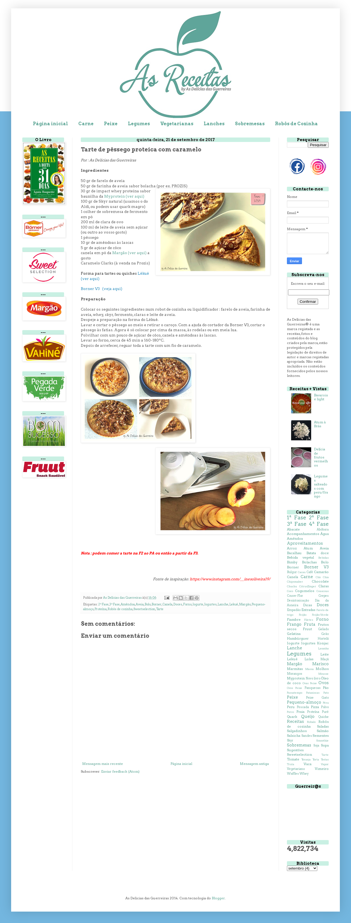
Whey (304, 773)
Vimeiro (322, 769)
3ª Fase (114, 604)
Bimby (292, 562)
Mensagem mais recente (102, 764)
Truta (290, 764)
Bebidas (323, 557)
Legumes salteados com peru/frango (321, 486)
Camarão (321, 572)
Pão (326, 688)
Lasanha (323, 648)
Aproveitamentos (305, 543)
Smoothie (322, 740)
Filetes (308, 619)
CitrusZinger (307, 586)
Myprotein (296, 678)
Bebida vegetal (300, 557)
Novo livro (313, 678)
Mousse (323, 673)
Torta (316, 759)
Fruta (309, 624)
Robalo (311, 721)
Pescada (303, 707)
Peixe (111, 123)
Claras (323, 586)
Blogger (218, 898)
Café (309, 572)
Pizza (315, 707)
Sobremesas (250, 123)
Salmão (323, 731)
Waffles (293, 773)
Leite (324, 654)
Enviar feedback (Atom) (120, 771)
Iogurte (197, 604)
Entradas (308, 610)
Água (324, 534)
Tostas (325, 759)
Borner (157, 604)
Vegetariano (296, 769)
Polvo (325, 707)
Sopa (325, 745)
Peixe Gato (317, 697)
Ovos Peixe (294, 687)
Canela (167, 604)
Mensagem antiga (254, 764)
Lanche (223, 604)
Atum (308, 548)
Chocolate (320, 581)
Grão (325, 634)
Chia (326, 577)
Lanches (214, 123)
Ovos (323, 682)
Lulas (308, 659)
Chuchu (292, 586)
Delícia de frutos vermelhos (321, 457)
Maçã (324, 659)
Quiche (323, 717)
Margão (245, 604)
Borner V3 (316, 566)
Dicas (307, 605)
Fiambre (294, 619)
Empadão (294, 610)
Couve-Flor (295, 596)
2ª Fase (103, 604)
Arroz (292, 548)
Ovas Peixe (310, 683)
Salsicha (293, 735)
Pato (326, 692)
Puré (325, 712)
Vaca (307, 764)
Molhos (322, 669)
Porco (290, 711)
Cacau (302, 572)
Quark (292, 717)
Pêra (326, 702)
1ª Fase (296, 517)
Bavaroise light (321, 397)
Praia (300, 712)
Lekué (233, 604)
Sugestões (295, 750)
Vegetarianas (176, 123)
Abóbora (323, 529)
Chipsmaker (295, 581)
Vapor (325, 764)
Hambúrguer (298, 638)
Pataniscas (313, 692)
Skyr (290, 740)
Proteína (100, 609)
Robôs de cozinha (120, 609)
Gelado (323, 629)
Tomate (293, 759)
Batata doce (317, 553)
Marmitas (295, 669)
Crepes (323, 596)
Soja (316, 745)
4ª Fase (319, 524)
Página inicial (50, 123)
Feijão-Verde (320, 614)
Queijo (308, 716)
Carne (86, 123)
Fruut (307, 629)
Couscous (322, 591)
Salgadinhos (297, 731)
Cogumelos (304, 591)
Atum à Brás (320, 424)
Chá (318, 577)
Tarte (160, 609)
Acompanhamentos (303, 534)
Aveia (140, 604)
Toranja (306, 759)
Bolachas (309, 562)
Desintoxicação (298, 600)
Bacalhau (294, 553)
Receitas (295, 721)
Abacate (293, 529)
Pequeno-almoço (304, 702)
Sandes (306, 736)
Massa (309, 669)
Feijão (302, 614)
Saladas (323, 726)
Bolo (148, 604)
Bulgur (292, 572)
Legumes (139, 123)
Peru (291, 707)
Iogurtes (210, 604)
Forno (187, 604)
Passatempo (294, 692)
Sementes (321, 735)
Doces (177, 604)
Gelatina (294, 634)
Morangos (294, 674)
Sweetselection (144, 609)
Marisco (320, 663)
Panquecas (312, 688)
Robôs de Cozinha (296, 123)
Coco (290, 591)
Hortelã (323, 638)
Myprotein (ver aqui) (124, 196)
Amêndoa (128, 604)
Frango (294, 624)
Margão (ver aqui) (129, 253)
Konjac (323, 643)
